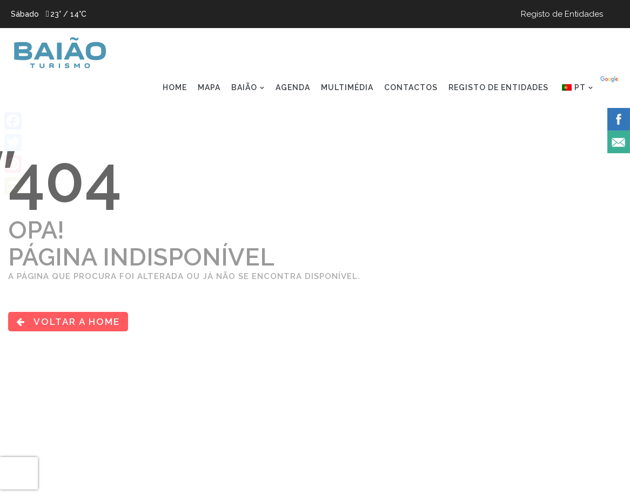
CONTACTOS (411, 87)
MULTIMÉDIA (347, 87)
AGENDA (293, 87)
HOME (175, 87)
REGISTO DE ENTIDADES (498, 87)
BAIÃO (244, 87)
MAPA (209, 87)
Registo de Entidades (562, 14)
